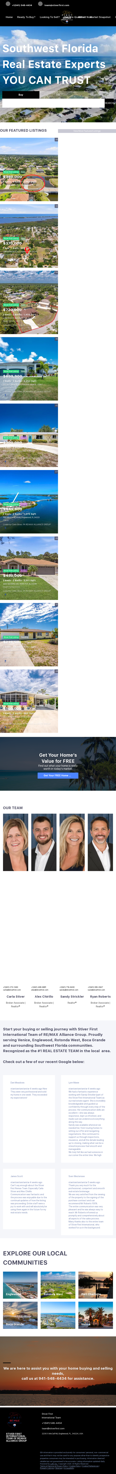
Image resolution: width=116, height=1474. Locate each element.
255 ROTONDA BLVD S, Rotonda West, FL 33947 (23, 384)
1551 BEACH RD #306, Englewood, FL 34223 (21, 517)
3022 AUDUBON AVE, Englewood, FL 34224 (21, 717)
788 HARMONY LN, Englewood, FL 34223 (20, 252)
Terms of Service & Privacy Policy (54, 1466)
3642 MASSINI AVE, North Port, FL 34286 (20, 584)
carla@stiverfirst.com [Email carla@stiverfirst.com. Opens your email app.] (12, 990)
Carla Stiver (16, 996)
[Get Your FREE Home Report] (58, 776)
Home (9, 17)
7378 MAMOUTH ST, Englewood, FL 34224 (21, 650)
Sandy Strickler (72, 996)
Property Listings (47, 1468)
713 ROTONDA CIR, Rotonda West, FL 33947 (21, 185)
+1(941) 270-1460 (10, 987)
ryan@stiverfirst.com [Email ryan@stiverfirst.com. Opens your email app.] (96, 990)
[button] (109, 103)
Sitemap (58, 1468)
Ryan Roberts (100, 996)
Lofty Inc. (54, 1464)
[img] (15, 842)
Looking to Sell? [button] (50, 17)
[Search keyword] (53, 103)
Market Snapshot (100, 17)
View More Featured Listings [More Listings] (87, 131)
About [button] (81, 17)
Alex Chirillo (44, 996)
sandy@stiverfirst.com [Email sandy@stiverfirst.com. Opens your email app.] (69, 990)
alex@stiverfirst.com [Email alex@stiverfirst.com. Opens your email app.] (39, 990)
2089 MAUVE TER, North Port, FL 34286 (19, 318)
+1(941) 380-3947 (95, 987)
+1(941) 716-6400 (67, 987)
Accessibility (69, 1468)
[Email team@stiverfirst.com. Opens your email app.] (53, 4)
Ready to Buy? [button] (26, 17)
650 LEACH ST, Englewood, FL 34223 (18, 451)
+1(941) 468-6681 (38, 987)
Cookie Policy (75, 1466)
